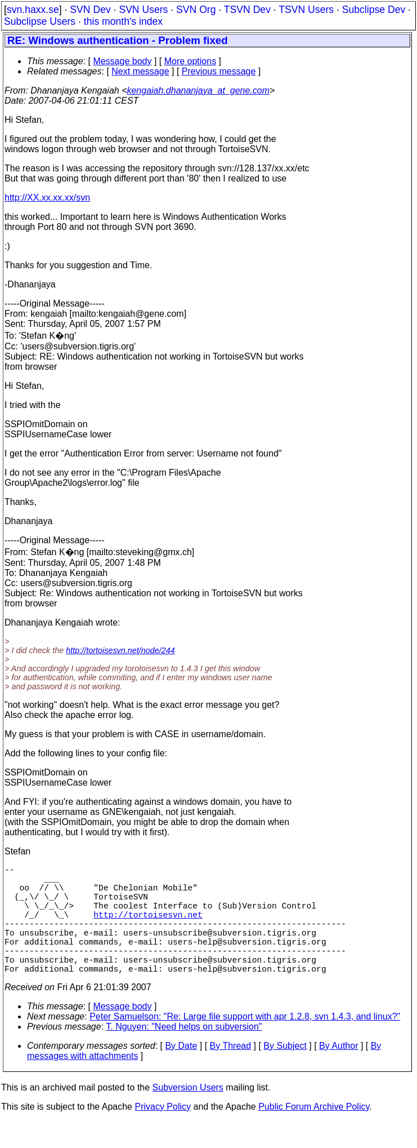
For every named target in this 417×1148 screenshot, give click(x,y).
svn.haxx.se (33, 9)
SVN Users (143, 9)
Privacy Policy (162, 1133)
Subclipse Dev (373, 9)
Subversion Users (188, 1114)
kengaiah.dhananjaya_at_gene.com (198, 90)
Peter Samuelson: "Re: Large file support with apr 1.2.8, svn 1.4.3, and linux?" (244, 1043)
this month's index (123, 21)
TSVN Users (306, 9)
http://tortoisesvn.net (147, 927)
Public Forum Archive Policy (313, 1133)
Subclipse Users (39, 21)
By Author (338, 1073)
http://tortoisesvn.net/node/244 (120, 650)
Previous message (219, 71)
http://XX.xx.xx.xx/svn (47, 197)
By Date (181, 1073)
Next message (140, 71)
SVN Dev (90, 9)
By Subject (284, 1073)
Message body (122, 61)
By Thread (231, 1073)
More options (190, 61)
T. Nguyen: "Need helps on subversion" (184, 1053)
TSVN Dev (247, 9)
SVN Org (196, 9)
